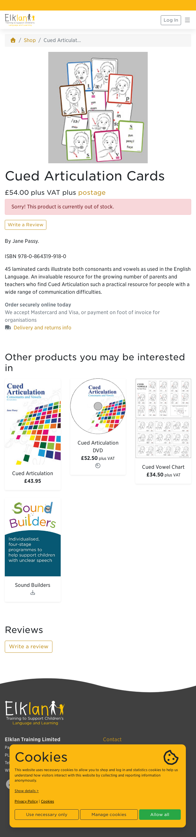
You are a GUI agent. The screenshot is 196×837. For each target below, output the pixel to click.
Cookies (47, 801)
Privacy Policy (26, 801)
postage (92, 192)
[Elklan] (20, 20)
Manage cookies (108, 814)
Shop (30, 40)
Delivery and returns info (42, 328)
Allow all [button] (159, 814)
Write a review (28, 647)
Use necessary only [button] (46, 814)
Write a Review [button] (26, 224)
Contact (112, 739)
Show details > (27, 791)
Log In (171, 20)
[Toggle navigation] (187, 20)
